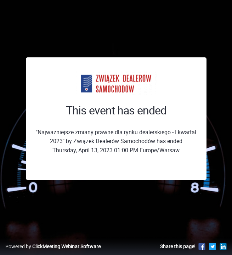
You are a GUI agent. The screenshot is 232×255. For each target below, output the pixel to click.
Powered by (53, 246)
